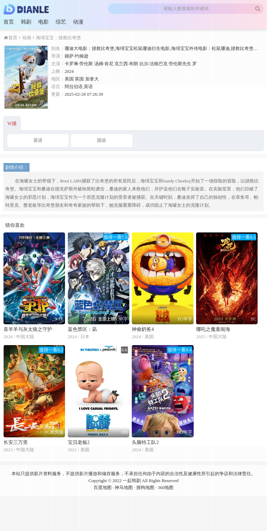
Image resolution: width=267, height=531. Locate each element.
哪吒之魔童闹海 (213, 329)
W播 (12, 123)
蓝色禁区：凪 (82, 329)
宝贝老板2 (79, 442)
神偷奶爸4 (143, 329)
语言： (58, 86)
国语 (101, 140)
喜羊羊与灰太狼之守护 (27, 329)
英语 (37, 140)
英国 (79, 79)
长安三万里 (15, 442)
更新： (58, 94)
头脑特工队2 (145, 442)
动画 (26, 37)
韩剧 (26, 22)
